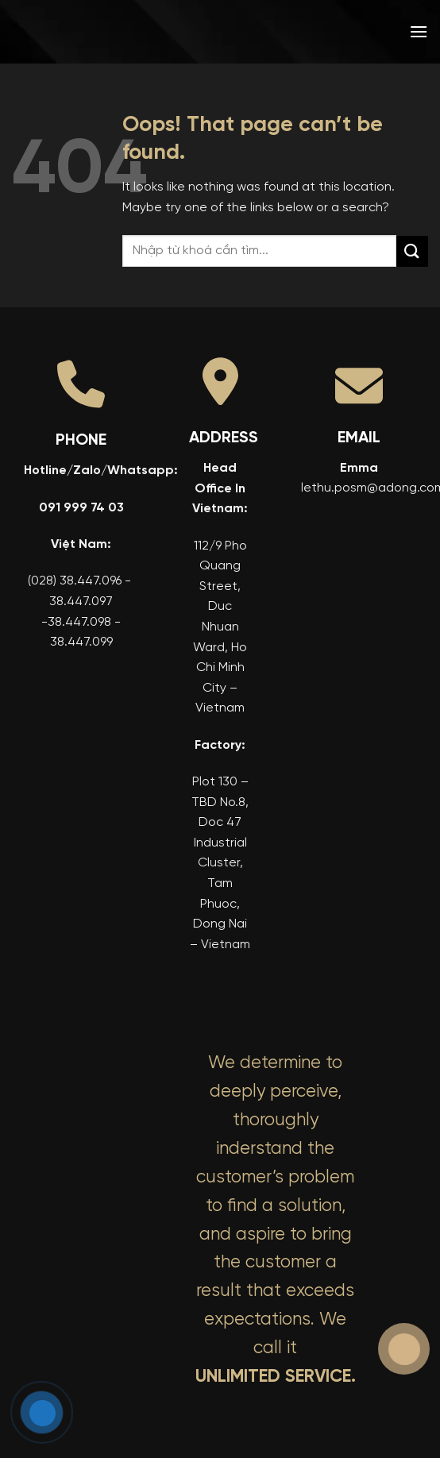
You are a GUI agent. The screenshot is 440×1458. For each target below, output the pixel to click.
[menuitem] (326, 31)
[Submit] (412, 251)
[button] (418, 31)
